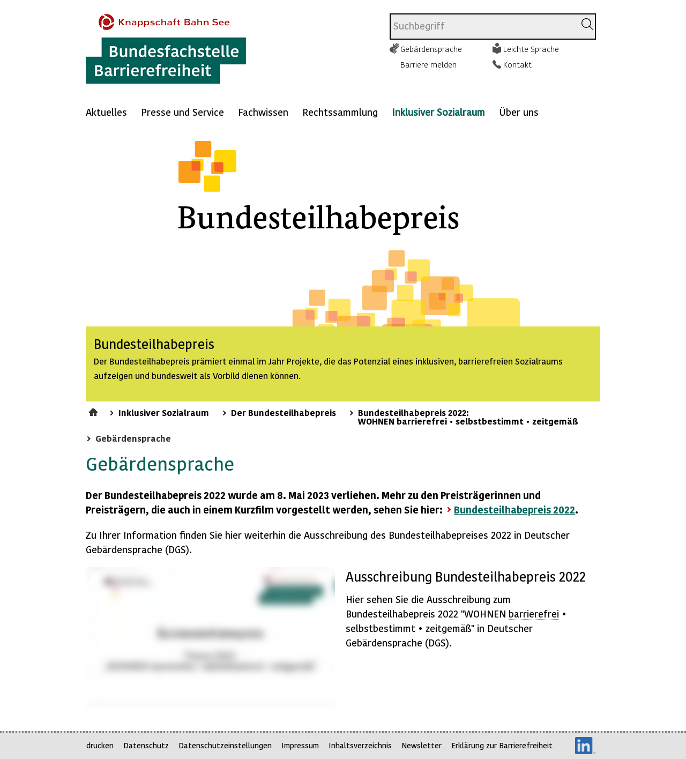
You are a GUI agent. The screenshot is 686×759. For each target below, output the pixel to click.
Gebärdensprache (431, 49)
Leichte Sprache (531, 49)
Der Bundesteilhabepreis (283, 412)
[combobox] (483, 26)
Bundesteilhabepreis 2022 (514, 509)
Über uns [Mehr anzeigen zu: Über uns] (519, 111)
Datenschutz (146, 745)
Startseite (94, 411)
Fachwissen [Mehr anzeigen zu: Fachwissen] (263, 111)
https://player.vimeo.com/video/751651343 (210, 637)
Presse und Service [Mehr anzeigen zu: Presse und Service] (182, 111)
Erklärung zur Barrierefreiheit (502, 745)
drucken (100, 745)
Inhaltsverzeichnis (360, 745)
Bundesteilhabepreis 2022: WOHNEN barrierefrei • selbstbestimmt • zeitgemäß (468, 416)
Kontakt (517, 64)
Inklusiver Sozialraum (438, 111)
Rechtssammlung (340, 111)
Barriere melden (428, 64)
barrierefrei (534, 613)
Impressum (300, 745)
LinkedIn (585, 745)
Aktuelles (106, 111)
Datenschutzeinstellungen (225, 745)
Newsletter (421, 745)
